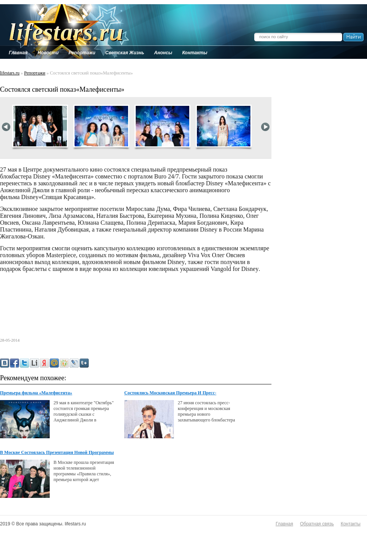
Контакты (351, 524)
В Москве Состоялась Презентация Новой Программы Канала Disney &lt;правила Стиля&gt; (57, 453)
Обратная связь (317, 524)
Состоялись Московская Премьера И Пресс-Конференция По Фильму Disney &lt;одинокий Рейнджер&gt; (172, 393)
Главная (284, 524)
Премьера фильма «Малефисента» (36, 392)
